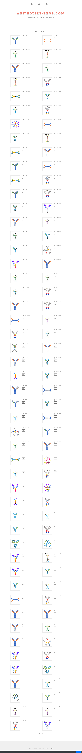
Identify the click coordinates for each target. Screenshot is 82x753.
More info (55, 751)
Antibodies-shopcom (41, 13)
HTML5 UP (51, 748)
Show (23, 39)
